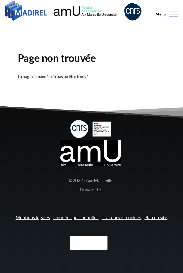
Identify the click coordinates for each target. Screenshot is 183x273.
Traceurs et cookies (121, 217)
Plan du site (155, 217)
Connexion (89, 243)
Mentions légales (32, 217)
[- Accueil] (73, 11)
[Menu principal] (165, 14)
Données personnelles (75, 217)
